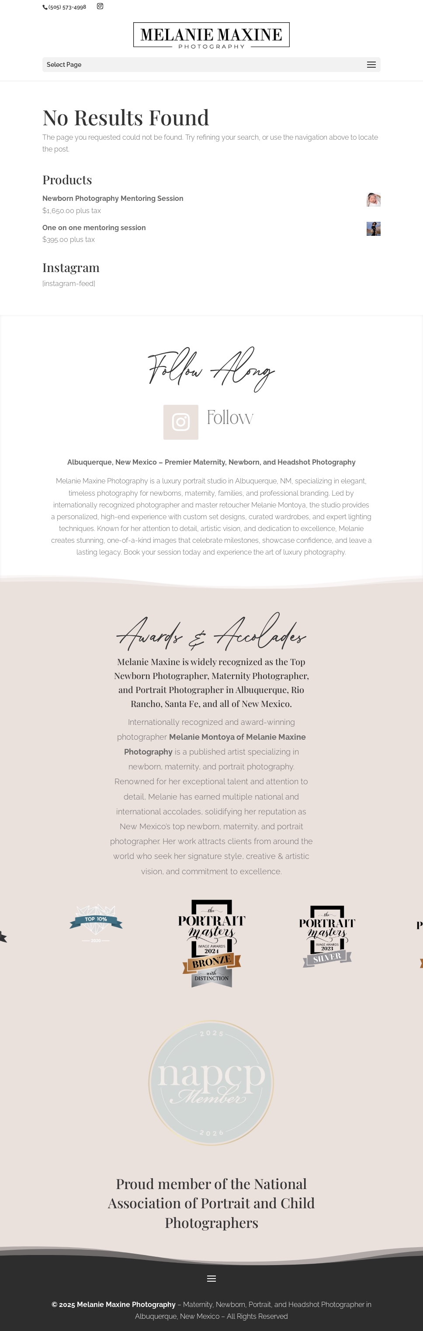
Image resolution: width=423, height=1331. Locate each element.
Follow (230, 417)
